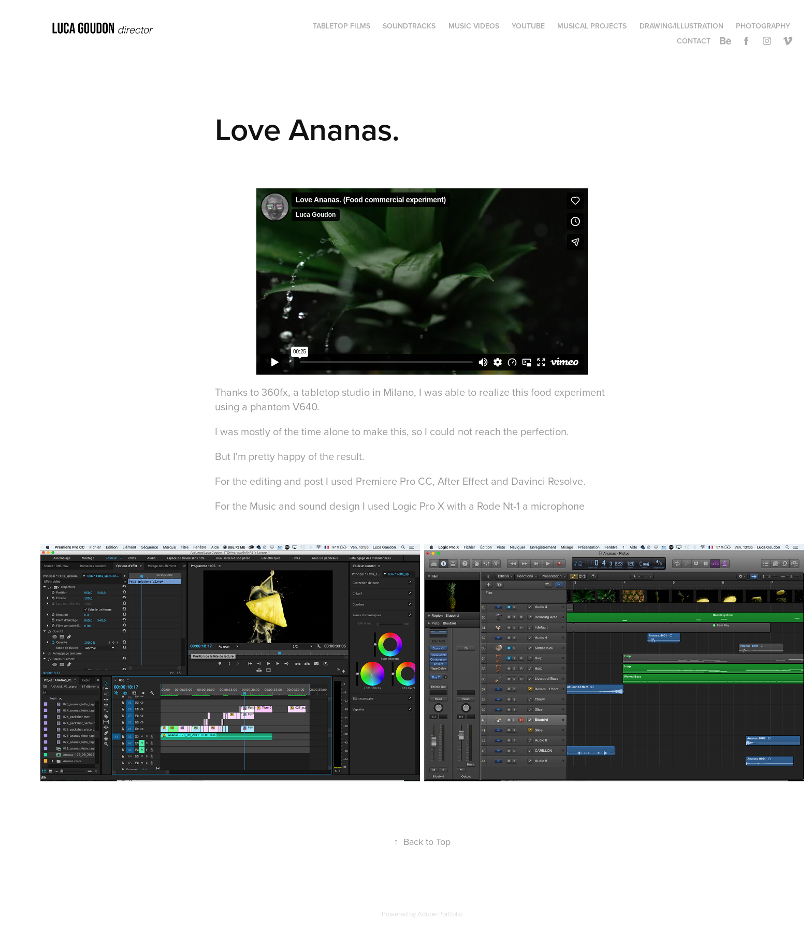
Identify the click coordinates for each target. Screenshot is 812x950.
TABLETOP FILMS (341, 26)
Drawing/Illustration (681, 26)
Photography (763, 26)
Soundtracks (409, 26)
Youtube (528, 26)
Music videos (473, 26)
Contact (694, 41)
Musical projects (592, 26)
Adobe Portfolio (439, 913)
